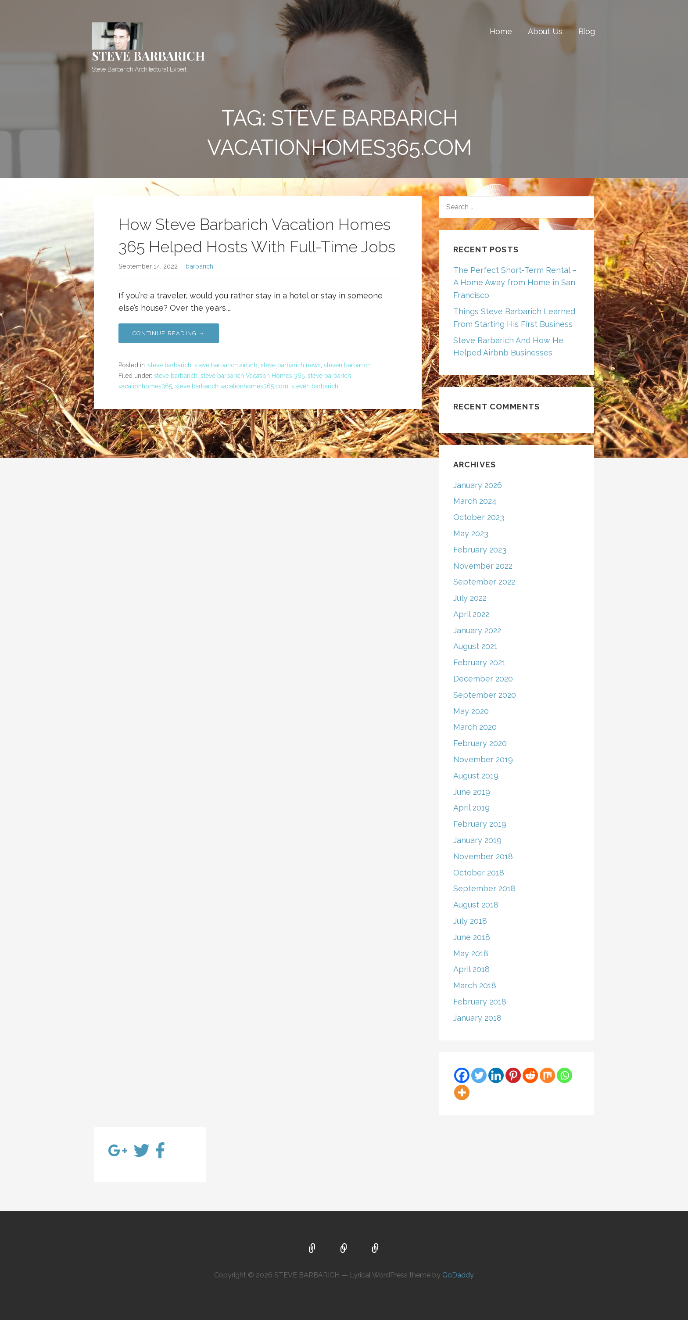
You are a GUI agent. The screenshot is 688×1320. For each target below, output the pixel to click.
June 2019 (471, 791)
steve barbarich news (291, 365)
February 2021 (479, 662)
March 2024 (475, 501)
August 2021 (475, 646)
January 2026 (477, 485)
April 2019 (471, 807)
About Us (545, 31)
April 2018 (471, 969)
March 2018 (474, 985)
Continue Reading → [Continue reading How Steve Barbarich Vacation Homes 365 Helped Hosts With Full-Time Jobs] (169, 333)
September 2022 (484, 581)
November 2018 (483, 856)
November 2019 (483, 759)
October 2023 (478, 517)
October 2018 (478, 872)
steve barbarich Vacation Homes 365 (253, 375)
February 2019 (479, 824)
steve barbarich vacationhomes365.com (231, 386)
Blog (586, 31)
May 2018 (470, 953)
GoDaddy (458, 1275)
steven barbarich (347, 365)
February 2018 (479, 1001)
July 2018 (470, 920)
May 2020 (471, 711)
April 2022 (471, 614)
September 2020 (484, 694)
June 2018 (471, 937)
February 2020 (480, 743)
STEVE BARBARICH (148, 55)
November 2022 (482, 565)
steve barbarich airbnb (226, 365)
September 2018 (484, 888)
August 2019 (475, 775)
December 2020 (483, 678)
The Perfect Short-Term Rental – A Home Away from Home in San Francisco (515, 282)
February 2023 (479, 549)
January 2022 (477, 630)
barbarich (199, 266)
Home (501, 31)
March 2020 (475, 727)
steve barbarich (169, 365)
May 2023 (470, 533)
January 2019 (477, 840)
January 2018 (477, 1017)
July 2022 (470, 598)
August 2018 (475, 904)
